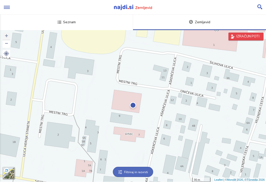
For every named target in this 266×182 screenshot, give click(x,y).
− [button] (6, 44)
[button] (6, 53)
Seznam (66, 22)
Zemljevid (199, 22)
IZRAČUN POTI (247, 36)
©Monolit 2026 (234, 179)
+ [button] (6, 36)
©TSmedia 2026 (254, 179)
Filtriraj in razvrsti (133, 172)
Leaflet (218, 179)
